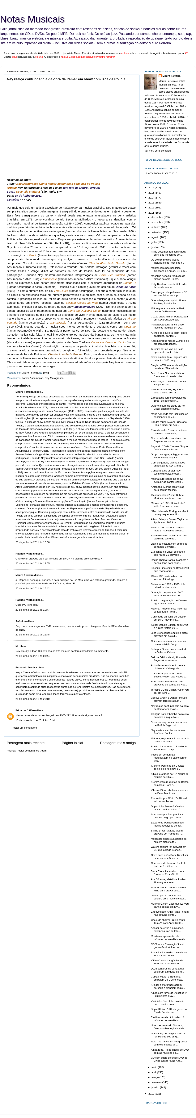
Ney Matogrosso (54, 378)
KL (17, 646)
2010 (151, 1093)
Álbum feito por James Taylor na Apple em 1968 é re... (169, 521)
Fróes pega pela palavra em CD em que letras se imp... (169, 294)
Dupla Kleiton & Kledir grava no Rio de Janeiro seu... (169, 1011)
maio (154, 1067)
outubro (156, 227)
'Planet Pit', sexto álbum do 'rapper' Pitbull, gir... (166, 578)
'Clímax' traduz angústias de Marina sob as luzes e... (167, 962)
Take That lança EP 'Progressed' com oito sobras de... (169, 1043)
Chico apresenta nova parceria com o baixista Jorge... (168, 643)
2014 (151, 197)
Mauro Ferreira (24, 391)
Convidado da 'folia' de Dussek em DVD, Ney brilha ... (168, 618)
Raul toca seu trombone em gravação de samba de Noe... (169, 683)
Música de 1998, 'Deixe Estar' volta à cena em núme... (168, 505)
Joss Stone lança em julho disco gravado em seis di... (169, 634)
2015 (151, 192)
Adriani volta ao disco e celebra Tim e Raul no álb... (169, 954)
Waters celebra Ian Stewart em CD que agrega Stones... (168, 848)
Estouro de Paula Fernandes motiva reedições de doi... (167, 824)
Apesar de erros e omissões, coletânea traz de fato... (167, 929)
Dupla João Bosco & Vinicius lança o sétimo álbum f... (167, 808)
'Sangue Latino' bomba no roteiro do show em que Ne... (170, 715)
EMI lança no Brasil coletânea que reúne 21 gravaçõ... (168, 553)
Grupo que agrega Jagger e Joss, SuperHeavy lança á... (170, 456)
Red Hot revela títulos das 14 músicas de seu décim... (167, 1019)
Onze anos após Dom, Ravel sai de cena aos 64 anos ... (169, 857)
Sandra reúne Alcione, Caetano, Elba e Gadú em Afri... (169, 423)
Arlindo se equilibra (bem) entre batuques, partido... (169, 334)
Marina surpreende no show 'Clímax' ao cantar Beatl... (167, 480)
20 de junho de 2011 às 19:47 (32, 609)
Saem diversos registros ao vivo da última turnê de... (169, 537)
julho (154, 242)
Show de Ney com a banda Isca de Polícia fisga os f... (169, 724)
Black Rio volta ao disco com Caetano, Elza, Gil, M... (167, 873)
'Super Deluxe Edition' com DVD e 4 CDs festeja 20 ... (169, 626)
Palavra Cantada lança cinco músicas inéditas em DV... (167, 326)
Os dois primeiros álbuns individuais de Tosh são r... (167, 261)
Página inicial (72, 743)
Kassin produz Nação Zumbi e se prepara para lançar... (170, 342)
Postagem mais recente (26, 743)
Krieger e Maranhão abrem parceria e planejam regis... (168, 986)
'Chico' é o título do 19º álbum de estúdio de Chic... (170, 775)
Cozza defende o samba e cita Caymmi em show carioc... (168, 440)
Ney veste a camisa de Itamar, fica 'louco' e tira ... (168, 732)
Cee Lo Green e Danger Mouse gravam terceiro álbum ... (169, 699)
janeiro (155, 1087)
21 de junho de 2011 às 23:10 (32, 698)
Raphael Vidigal (25, 553)
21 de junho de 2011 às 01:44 (32, 656)
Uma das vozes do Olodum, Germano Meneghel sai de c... (169, 1027)
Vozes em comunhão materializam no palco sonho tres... (169, 757)
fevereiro (156, 1082)
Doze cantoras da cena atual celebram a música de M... (167, 970)
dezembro (157, 217)
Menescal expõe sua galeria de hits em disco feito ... (169, 840)
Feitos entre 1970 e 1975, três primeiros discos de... (168, 586)
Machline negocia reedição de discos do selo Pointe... (168, 277)
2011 (151, 212)
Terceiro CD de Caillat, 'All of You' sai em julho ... (170, 691)
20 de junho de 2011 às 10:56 (32, 542)
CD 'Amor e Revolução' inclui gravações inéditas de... (167, 946)
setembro (157, 232)
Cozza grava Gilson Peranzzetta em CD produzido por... (169, 318)
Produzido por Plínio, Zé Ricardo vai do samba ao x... (169, 800)
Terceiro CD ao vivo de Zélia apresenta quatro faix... (167, 351)
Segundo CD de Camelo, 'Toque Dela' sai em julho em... (169, 448)
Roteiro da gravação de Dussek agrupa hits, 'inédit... (169, 602)
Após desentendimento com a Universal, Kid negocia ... (168, 667)
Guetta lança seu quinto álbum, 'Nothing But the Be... (169, 302)
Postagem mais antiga (118, 743)
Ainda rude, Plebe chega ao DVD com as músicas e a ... (170, 1051)
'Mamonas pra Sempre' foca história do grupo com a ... (167, 816)
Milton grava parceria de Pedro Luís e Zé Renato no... (168, 310)
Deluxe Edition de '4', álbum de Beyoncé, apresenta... (168, 659)
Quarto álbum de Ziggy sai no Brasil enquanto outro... (168, 407)
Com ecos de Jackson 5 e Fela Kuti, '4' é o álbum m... (168, 865)
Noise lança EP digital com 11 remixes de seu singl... (168, 1035)
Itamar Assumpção (32, 378)
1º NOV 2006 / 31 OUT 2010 (160, 173)
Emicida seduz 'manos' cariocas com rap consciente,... (169, 432)
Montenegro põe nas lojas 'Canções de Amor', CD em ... (169, 269)
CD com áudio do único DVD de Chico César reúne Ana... (169, 1059)
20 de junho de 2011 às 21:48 (32, 634)
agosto (155, 237)
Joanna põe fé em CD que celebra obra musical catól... (168, 897)
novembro (157, 222)
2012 (151, 207)
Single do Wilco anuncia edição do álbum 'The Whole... (169, 367)
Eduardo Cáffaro (25, 710)
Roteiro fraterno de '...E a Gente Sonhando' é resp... (169, 748)
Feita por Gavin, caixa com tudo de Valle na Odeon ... (169, 651)
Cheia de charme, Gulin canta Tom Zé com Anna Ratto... (168, 921)
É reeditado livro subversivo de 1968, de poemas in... (168, 399)
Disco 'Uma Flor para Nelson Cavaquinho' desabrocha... (167, 375)
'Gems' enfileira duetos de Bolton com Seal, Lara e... (170, 783)
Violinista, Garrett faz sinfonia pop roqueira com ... (167, 1003)
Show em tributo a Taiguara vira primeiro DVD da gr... (169, 359)
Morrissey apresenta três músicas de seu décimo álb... (169, 938)
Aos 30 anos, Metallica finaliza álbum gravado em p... (168, 881)
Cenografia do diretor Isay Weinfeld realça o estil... (166, 472)
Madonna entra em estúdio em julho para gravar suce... (168, 889)
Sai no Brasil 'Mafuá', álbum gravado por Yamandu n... (167, 832)
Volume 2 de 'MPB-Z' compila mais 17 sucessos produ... (168, 529)
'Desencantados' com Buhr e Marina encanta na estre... (167, 497)
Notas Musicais (32, 19)
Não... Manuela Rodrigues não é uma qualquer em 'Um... (169, 513)
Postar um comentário (24, 727)
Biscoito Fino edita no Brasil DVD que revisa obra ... (170, 569)
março (155, 1077)
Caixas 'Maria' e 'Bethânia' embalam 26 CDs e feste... (167, 978)
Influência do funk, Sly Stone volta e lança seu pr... (167, 391)
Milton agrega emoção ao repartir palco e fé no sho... (170, 740)
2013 (151, 202)
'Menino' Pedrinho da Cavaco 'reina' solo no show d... (168, 767)
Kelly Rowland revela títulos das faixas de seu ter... (169, 286)
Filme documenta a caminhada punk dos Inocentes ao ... (168, 253)
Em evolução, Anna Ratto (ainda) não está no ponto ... (170, 913)
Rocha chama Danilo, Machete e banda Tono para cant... (169, 561)
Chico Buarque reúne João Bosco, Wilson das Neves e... (169, 675)
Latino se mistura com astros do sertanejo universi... (169, 545)
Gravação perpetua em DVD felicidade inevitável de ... (167, 594)
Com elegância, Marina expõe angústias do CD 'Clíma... (168, 464)
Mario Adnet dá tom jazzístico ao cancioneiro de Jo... (169, 415)
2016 (151, 187)
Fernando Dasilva (26, 667)
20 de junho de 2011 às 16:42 (32, 588)
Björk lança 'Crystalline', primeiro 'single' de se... (169, 383)
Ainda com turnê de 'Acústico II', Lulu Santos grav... (169, 994)
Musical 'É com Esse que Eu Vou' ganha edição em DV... (170, 905)
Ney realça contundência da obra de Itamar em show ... (170, 707)
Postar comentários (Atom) (32, 750)
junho (155, 247)
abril (154, 1072)
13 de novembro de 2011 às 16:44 (35, 720)
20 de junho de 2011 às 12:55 (32, 563)
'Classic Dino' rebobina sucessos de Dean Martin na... (170, 792)
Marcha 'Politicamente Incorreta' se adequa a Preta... (169, 610)
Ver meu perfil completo (158, 150)
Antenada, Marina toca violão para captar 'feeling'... (167, 488)
